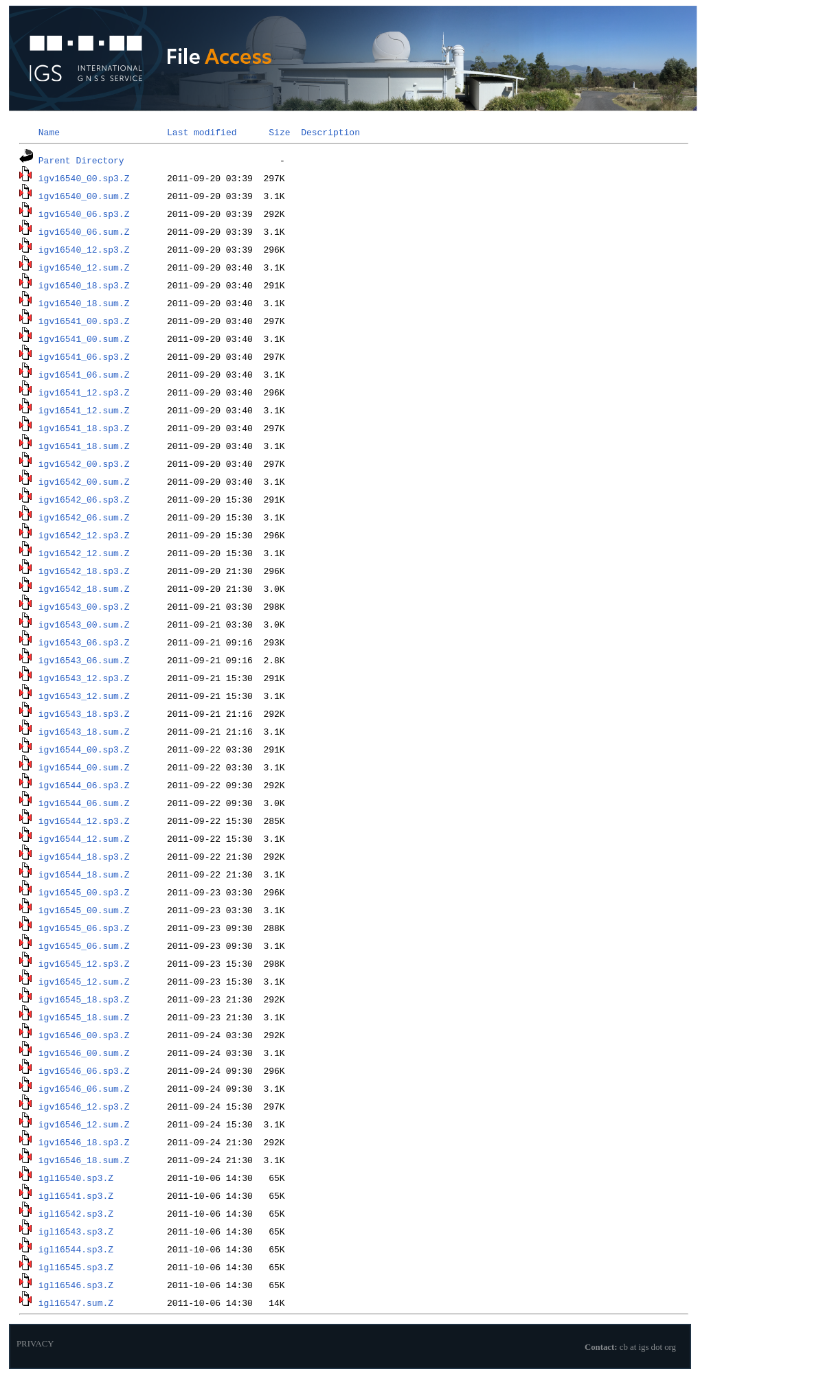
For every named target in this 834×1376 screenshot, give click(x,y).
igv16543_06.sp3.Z (84, 642)
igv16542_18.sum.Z (84, 588)
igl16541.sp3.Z (75, 1195)
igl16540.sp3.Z (75, 1177)
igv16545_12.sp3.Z (84, 963)
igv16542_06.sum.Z (84, 517)
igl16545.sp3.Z (75, 1267)
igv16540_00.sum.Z (84, 196)
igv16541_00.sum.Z (84, 338)
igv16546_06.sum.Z (84, 1088)
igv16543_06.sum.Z (84, 660)
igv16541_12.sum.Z (84, 410)
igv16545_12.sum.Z (84, 981)
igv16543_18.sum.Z (84, 731)
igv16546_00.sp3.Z (84, 1035)
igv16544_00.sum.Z (84, 767)
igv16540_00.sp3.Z (84, 178)
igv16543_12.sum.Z (84, 695)
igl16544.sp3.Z (75, 1249)
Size (279, 132)
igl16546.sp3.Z (75, 1284)
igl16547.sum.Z (75, 1302)
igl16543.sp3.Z (75, 1231)
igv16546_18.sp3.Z (84, 1142)
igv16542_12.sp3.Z (84, 535)
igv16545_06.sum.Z (84, 945)
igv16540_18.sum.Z (84, 303)
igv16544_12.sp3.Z (84, 820)
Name (49, 132)
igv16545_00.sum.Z (84, 910)
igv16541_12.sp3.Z (84, 392)
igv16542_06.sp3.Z (84, 499)
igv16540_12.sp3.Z (84, 249)
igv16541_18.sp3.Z (84, 428)
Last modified (201, 132)
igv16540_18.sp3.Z (84, 285)
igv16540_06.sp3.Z (84, 213)
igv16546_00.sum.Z (84, 1052)
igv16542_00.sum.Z (84, 481)
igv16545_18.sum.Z (84, 1017)
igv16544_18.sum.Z (84, 874)
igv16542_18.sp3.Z (84, 570)
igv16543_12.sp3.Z (84, 678)
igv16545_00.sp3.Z (84, 892)
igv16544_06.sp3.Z (84, 785)
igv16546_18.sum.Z (84, 1160)
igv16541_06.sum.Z (84, 374)
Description (330, 132)
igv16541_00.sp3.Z (84, 320)
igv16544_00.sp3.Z (84, 749)
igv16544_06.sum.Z (84, 802)
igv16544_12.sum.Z (84, 838)
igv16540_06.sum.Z (84, 231)
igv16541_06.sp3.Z (84, 356)
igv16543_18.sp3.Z (84, 713)
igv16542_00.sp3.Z (84, 463)
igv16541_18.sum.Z (84, 445)
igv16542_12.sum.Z (84, 553)
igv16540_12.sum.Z (84, 267)
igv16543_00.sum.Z (84, 624)
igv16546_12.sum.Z (84, 1124)
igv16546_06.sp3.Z (84, 1070)
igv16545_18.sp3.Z (84, 999)
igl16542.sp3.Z (75, 1213)
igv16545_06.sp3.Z (84, 927)
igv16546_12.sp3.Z (84, 1106)
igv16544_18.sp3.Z (84, 856)
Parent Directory (81, 160)
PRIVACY (35, 1344)
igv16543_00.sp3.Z (84, 606)
